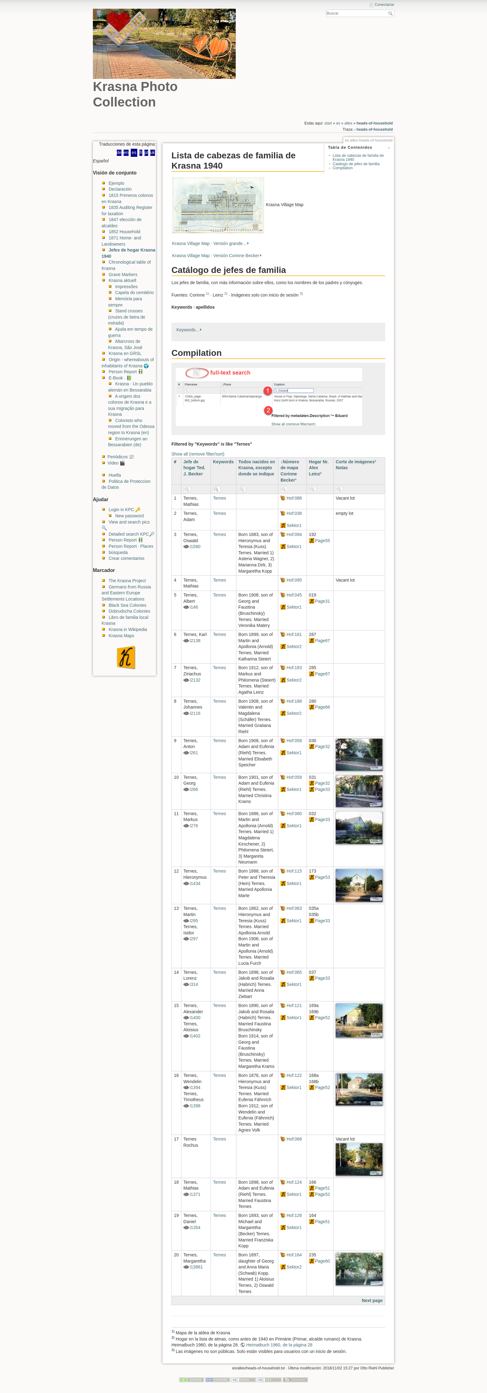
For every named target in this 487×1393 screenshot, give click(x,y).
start (328, 123)
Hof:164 (294, 1254)
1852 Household (124, 231)
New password (129, 515)
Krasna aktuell (122, 280)
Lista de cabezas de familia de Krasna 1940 (358, 157)
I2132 (194, 680)
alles (348, 123)
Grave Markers (123, 274)
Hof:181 (294, 634)
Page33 (322, 789)
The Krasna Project (127, 580)
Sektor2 (294, 646)
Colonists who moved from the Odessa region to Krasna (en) (131, 426)
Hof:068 (294, 1139)
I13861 (196, 1266)
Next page (372, 1300)
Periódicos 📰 (120, 456)
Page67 (322, 640)
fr (140, 152)
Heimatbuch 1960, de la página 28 (279, 1344)
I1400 (194, 1017)
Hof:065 (294, 972)
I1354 (194, 1227)
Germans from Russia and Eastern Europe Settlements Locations (126, 592)
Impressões (126, 286)
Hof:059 (294, 777)
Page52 (322, 1017)
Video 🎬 (116, 463)
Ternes (219, 498)
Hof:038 (294, 513)
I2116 (194, 713)
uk (152, 152)
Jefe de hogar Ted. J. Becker (195, 467)
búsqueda (118, 552)
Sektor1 (294, 525)
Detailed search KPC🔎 (131, 534)
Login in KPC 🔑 (125, 509)
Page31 (322, 601)
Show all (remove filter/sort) (197, 453)
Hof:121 (294, 1005)
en (126, 152)
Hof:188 (294, 701)
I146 (193, 607)
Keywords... (187, 329)
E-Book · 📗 (120, 377)
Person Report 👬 (126, 371)
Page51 (322, 1188)
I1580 (194, 546)
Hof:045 (294, 594)
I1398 (194, 1105)
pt (146, 152)
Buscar (391, 13)
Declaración (120, 189)
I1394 (194, 1087)
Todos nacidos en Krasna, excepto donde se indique (257, 467)
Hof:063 (294, 908)
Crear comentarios (126, 558)
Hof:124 (294, 1182)
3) (301, 293)
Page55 (322, 540)
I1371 (194, 1194)
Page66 (322, 707)
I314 (193, 984)
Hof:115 (294, 871)
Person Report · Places (131, 546)
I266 (193, 789)
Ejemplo (117, 183)
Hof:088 (294, 498)
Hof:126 (294, 1215)
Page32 (322, 746)
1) (207, 293)
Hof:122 (294, 1075)
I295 (193, 920)
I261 (193, 752)
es (338, 123)
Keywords (223, 461)
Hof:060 (294, 813)
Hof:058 (294, 740)
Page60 (322, 1261)
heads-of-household (375, 123)
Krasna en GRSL (125, 353)
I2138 (194, 640)
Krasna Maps (121, 635)
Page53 (322, 877)
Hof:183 (294, 667)
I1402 (194, 1035)
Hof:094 (294, 534)
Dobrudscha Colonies (129, 611)
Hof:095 (294, 580)
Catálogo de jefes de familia (356, 164)
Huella (115, 475)
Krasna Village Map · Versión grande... (209, 243)
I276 (193, 825)
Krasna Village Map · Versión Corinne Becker (215, 255)
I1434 (194, 883)
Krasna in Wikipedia (128, 629)
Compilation (343, 168)
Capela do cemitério (134, 292)
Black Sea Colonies (127, 605)
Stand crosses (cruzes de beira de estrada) (126, 316)
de (119, 152)
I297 (193, 938)
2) (225, 293)
